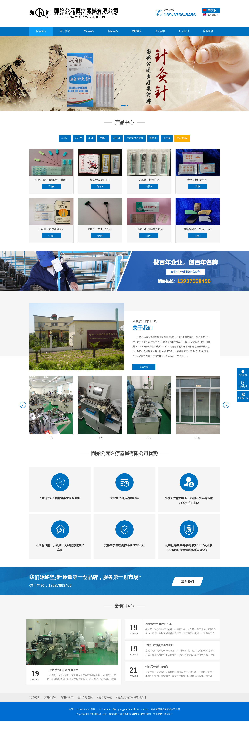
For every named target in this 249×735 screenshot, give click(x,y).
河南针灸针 (50, 711)
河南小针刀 (67, 711)
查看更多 (144, 380)
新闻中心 (113, 31)
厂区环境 (184, 31)
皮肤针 (116, 138)
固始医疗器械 (104, 711)
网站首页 (41, 31)
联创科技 (169, 728)
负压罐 (168, 138)
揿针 (89, 138)
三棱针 (102, 138)
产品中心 (89, 31)
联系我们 (208, 31)
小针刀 (77, 138)
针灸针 (63, 138)
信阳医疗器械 (85, 711)
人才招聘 (160, 31)
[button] (123, 105)
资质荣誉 (136, 31)
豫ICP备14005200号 (141, 728)
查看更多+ (184, 138)
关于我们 (65, 31)
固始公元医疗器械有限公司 (131, 711)
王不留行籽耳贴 (135, 138)
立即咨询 (187, 593)
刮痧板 (154, 138)
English (210, 14)
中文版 (209, 10)
